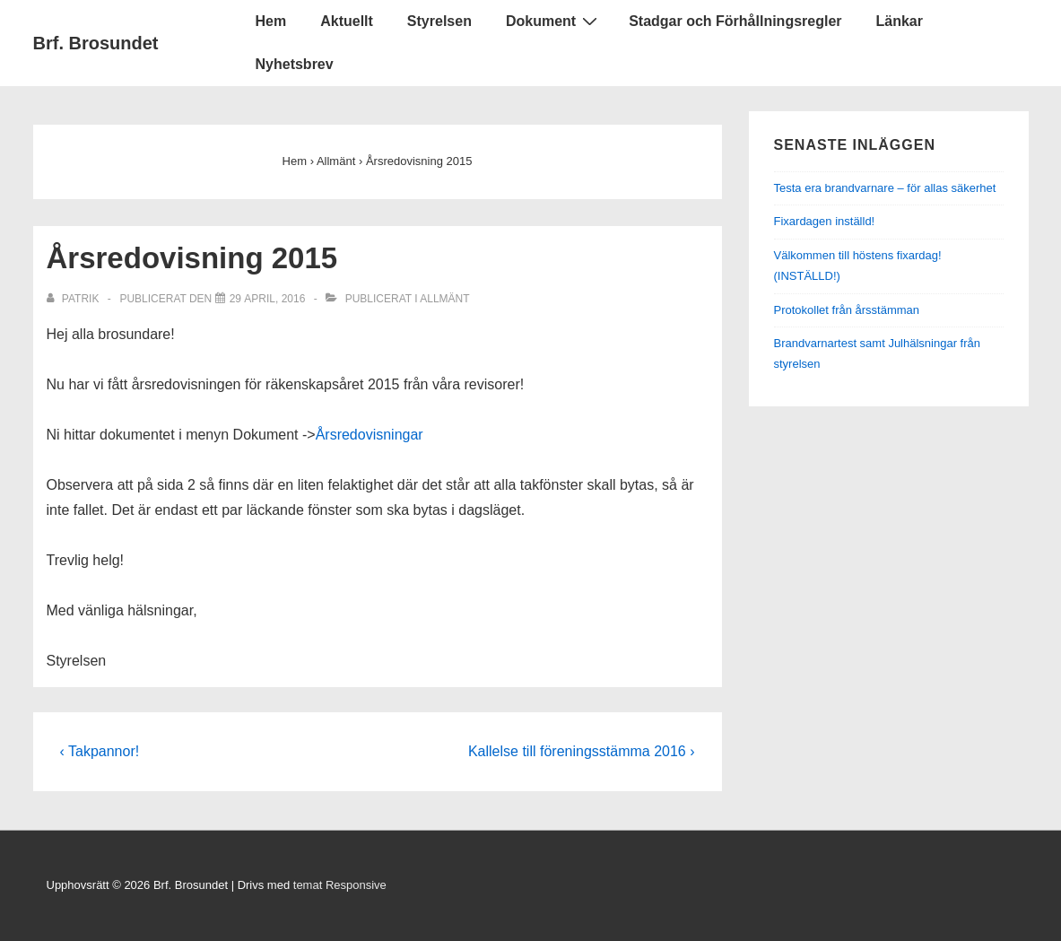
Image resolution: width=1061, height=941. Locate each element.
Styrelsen (439, 21)
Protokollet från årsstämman (847, 310)
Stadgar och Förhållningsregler (735, 21)
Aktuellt (346, 21)
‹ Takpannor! (100, 751)
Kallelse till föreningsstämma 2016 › (581, 751)
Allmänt (444, 298)
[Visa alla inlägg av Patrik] (74, 298)
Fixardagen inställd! (824, 221)
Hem (271, 21)
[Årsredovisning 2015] (268, 298)
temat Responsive (340, 885)
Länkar (899, 21)
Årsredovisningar (369, 434)
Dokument (554, 20)
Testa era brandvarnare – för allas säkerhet (885, 188)
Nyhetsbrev (295, 64)
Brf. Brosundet (96, 43)
